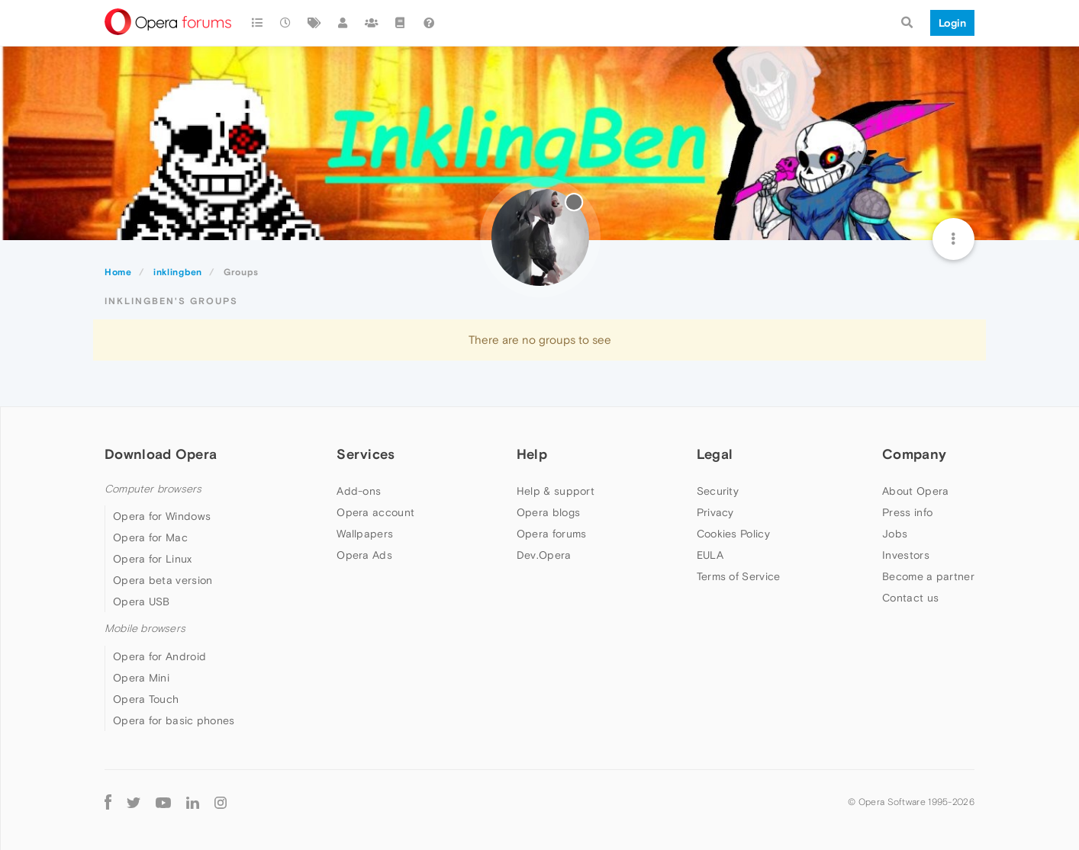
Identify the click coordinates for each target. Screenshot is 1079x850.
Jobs (894, 534)
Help (532, 454)
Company (914, 454)
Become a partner (928, 576)
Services (366, 454)
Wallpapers (365, 534)
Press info (907, 512)
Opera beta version (162, 580)
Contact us (910, 598)
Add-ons (359, 491)
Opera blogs (548, 512)
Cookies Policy (733, 534)
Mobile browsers (145, 628)
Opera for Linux (152, 559)
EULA (710, 555)
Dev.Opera (544, 555)
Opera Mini (141, 678)
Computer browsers (153, 489)
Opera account (375, 512)
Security (718, 491)
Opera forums (552, 534)
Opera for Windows (162, 516)
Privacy (715, 512)
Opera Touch (146, 699)
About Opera (915, 491)
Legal (715, 454)
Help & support (555, 491)
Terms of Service (739, 576)
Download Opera (161, 454)
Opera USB (141, 601)
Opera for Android (159, 656)
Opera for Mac (150, 537)
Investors (905, 555)
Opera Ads (364, 555)
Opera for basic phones (174, 720)
